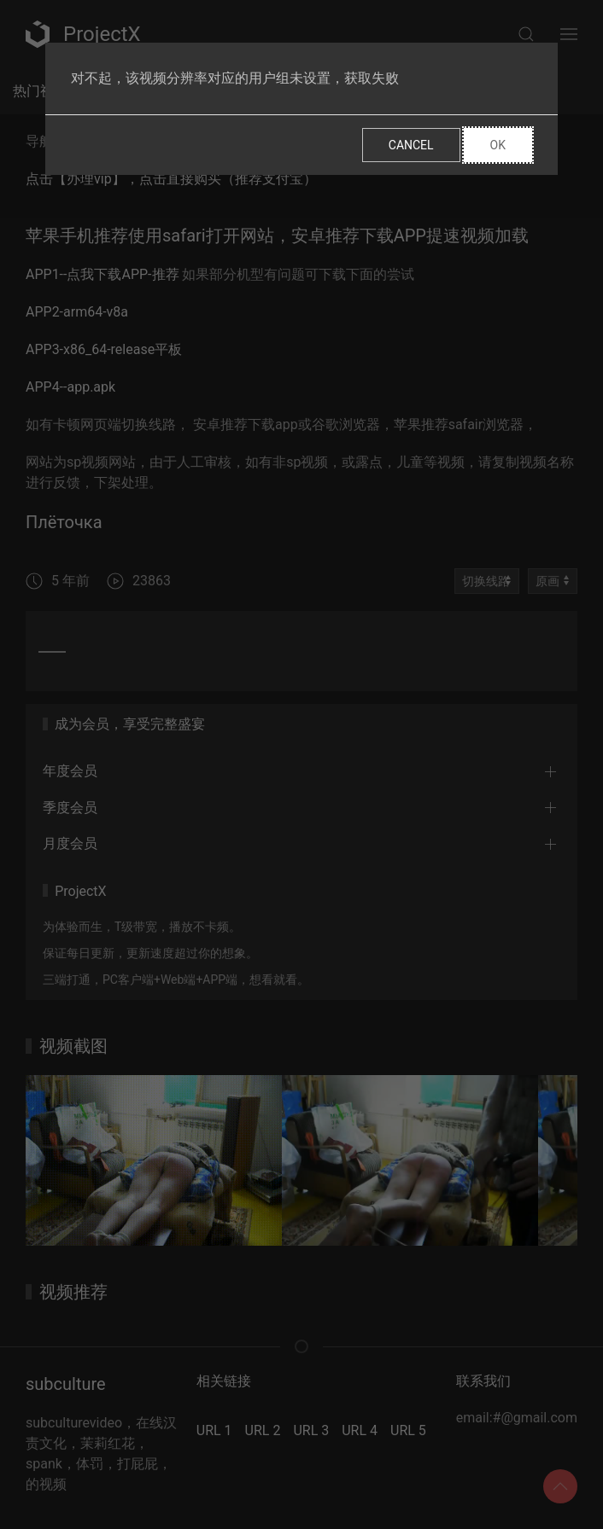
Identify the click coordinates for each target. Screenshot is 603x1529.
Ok (498, 145)
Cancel (411, 145)
